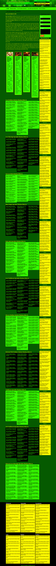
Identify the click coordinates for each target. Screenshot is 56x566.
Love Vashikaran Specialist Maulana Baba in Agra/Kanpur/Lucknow (22, 281)
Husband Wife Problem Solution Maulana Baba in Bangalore (11, 361)
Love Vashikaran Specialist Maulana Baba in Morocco (44, 138)
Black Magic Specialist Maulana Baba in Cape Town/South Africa (45, 362)
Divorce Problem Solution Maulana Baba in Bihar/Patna (22, 328)
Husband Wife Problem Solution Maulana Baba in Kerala (11, 372)
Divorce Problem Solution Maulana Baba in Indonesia (44, 303)
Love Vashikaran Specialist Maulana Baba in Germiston (42, 519)
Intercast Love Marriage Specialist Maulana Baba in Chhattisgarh (22, 493)
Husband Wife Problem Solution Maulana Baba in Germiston (43, 524)
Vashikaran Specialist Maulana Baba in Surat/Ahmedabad (21, 396)
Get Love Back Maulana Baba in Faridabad (33, 176)
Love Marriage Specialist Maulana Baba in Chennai (11, 148)
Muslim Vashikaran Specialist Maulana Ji (45, 88)
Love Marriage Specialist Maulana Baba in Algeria (44, 429)
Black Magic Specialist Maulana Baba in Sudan (45, 328)
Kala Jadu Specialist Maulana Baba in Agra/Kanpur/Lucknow (21, 244)
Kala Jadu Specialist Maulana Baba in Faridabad (34, 243)
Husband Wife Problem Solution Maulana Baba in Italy (13, 554)
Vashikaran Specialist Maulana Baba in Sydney (42, 557)
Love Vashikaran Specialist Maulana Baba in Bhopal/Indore (22, 287)
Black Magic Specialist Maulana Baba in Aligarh (33, 217)
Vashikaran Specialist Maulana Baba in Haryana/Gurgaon (21, 406)
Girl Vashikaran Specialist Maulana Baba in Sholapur (34, 444)
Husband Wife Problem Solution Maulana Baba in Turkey (45, 111)
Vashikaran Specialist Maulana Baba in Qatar (45, 276)
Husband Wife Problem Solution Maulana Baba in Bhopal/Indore (22, 361)
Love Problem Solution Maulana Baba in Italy (13, 537)
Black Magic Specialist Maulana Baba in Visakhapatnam (21, 230)
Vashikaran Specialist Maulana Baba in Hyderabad (10, 412)
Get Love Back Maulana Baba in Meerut (33, 179)
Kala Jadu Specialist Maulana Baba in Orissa (33, 251)
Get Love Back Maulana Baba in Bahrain (45, 195)
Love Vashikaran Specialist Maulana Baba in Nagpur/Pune (11, 307)
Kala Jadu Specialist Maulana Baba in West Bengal (33, 261)
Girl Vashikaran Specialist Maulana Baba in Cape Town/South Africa (44, 384)
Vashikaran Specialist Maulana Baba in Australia (27, 526)
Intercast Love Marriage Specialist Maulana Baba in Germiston (41, 532)
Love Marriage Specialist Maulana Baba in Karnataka (33, 163)
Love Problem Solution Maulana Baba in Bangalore (10, 107)
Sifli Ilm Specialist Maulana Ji (45, 40)
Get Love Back (42, 8)
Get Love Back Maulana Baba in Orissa (33, 184)
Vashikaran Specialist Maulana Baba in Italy (12, 557)
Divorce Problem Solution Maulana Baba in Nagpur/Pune (11, 344)
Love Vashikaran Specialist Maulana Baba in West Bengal (34, 298)
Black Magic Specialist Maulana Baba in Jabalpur (34, 228)
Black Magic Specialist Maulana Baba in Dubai (27, 544)
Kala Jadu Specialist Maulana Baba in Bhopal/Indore (21, 251)
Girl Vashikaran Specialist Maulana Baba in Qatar (44, 279)
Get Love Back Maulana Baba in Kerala (10, 189)
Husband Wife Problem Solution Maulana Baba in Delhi (11, 358)
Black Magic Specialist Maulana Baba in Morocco (45, 133)
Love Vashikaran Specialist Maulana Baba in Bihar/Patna (22, 291)
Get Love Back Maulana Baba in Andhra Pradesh (22, 200)
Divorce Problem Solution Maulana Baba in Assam (34, 322)
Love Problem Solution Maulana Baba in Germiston (42, 505)
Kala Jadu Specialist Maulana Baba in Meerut (33, 246)
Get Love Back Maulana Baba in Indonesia (45, 293)
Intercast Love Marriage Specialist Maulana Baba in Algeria (44, 453)
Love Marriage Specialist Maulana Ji (44, 48)
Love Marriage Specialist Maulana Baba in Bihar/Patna (22, 150)
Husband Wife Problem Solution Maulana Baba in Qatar (45, 273)
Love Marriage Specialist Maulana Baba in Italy (12, 539)
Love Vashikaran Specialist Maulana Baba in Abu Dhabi (44, 171)
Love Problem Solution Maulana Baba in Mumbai (11, 102)
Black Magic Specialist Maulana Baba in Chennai (11, 215)
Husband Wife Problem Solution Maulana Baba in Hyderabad (11, 378)
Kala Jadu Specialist (10, 11)
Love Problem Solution (22, 8)
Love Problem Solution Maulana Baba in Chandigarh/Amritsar (10, 125)
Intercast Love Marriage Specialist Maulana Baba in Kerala (11, 483)
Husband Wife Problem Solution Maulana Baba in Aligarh (34, 368)
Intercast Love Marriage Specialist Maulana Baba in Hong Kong (44, 249)
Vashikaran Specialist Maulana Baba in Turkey (45, 114)
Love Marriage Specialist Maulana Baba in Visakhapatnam (22, 162)
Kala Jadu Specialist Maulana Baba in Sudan (45, 330)
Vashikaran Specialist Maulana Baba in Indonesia (45, 309)
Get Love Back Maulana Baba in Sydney (42, 541)
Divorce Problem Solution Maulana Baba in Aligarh (34, 327)
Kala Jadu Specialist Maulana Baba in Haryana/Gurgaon (21, 257)
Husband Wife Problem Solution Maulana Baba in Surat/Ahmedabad (22, 358)
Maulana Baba (13, 8)
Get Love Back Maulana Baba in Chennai (10, 184)
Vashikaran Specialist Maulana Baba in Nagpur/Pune (10, 419)
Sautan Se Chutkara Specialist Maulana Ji (45, 80)
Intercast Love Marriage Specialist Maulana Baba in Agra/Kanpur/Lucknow (22, 466)
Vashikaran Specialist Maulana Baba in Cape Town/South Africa (45, 381)
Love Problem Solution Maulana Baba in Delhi (10, 105)
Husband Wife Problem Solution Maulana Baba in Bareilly (22, 375)
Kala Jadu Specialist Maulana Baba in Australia (27, 515)
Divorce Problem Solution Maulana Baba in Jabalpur (34, 339)
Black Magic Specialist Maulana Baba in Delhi (10, 209)
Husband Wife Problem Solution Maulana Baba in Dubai (28, 554)
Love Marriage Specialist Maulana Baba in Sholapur (34, 154)
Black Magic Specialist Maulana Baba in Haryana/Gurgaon (21, 221)
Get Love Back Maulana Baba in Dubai (27, 541)
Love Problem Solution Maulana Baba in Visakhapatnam (21, 126)
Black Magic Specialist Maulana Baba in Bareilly (22, 227)
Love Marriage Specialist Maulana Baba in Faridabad (34, 139)
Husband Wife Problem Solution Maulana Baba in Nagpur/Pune (11, 385)
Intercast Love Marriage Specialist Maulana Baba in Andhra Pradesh (22, 497)
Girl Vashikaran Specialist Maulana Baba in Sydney (42, 560)
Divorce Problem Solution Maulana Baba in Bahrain (44, 206)
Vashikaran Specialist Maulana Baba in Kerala (10, 406)
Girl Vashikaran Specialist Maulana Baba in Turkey (44, 117)
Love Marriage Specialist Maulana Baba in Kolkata (11, 150)
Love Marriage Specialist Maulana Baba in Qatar (44, 257)
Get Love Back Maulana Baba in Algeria (45, 431)
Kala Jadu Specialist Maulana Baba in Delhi (10, 246)
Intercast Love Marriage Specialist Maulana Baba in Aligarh (34, 480)
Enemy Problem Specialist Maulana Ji (44, 82)
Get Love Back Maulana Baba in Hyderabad (10, 195)
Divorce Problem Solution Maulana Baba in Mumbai (11, 317)
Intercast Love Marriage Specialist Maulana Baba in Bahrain (44, 217)
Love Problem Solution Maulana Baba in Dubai (28, 537)
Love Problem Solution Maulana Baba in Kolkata (11, 113)
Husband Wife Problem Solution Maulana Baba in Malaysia (13, 523)
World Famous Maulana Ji (44, 55)
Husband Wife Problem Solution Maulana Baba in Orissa (34, 365)
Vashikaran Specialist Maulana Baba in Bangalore (10, 397)
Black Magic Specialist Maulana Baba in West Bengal (33, 225)
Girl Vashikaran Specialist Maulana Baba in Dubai (28, 560)
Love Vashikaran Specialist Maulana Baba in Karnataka (34, 304)
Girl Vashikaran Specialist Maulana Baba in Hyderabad (11, 449)
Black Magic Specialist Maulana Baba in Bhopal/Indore (21, 214)
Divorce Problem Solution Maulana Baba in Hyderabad (11, 337)
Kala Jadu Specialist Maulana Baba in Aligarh (33, 254)
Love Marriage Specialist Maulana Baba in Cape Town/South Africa (44, 356)
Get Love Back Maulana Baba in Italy (12, 541)
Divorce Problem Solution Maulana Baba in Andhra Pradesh (22, 348)
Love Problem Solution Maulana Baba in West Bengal (33, 120)
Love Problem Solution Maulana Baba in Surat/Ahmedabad (21, 106)
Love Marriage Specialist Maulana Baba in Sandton (44, 396)
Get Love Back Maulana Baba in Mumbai (10, 176)
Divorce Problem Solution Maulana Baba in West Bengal (34, 335)
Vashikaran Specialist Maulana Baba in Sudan (45, 341)
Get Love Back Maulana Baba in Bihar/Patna (22, 185)
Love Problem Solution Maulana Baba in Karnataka (33, 126)
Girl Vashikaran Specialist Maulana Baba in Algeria (44, 450)
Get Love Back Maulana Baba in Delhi (10, 179)
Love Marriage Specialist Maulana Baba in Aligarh (33, 149)
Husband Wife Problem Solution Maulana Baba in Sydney (43, 554)
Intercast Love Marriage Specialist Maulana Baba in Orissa (34, 476)
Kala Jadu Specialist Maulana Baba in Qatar (45, 265)
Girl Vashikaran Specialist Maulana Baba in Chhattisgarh (22, 456)
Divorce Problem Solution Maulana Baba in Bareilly (22, 338)
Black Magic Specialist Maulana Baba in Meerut (33, 209)
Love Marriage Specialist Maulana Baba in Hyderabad (11, 159)
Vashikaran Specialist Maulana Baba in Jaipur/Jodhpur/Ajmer (10, 408)
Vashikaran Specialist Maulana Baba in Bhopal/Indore (21, 399)
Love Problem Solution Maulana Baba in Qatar (45, 255)
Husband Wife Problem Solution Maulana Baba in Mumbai (11, 354)
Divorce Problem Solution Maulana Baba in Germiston (42, 521)
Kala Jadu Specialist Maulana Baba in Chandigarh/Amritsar (10, 267)
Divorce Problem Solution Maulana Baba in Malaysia (13, 520)
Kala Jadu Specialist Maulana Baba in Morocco (45, 136)
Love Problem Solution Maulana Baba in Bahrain (45, 190)
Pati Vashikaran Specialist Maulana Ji (44, 66)
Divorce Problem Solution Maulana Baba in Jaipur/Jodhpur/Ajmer (11, 334)
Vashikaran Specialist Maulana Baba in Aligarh (33, 402)
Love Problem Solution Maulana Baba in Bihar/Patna (21, 113)
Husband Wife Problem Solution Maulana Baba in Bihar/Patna (22, 365)
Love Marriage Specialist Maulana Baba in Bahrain (44, 193)
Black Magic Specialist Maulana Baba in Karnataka (33, 231)
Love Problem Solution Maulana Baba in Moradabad (21, 120)
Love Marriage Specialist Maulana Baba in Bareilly (22, 160)
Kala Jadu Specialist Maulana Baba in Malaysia (12, 515)
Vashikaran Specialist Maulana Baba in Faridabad (34, 392)
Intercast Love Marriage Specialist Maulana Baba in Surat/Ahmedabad (22, 469)
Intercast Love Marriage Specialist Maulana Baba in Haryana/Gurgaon (22, 480)
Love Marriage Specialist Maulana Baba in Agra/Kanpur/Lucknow (22, 139)
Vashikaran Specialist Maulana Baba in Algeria (45, 447)
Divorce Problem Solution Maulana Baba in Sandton (44, 410)
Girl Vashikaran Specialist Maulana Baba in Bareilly (22, 450)
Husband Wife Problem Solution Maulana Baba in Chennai (11, 365)
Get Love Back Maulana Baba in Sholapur (33, 191)
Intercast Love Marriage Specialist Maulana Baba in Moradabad (22, 483)
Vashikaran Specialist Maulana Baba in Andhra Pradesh (22, 422)
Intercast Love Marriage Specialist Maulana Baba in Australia (26, 531)
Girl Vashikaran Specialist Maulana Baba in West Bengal (34, 447)
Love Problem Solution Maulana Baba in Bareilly (22, 123)
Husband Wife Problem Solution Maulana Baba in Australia (28, 523)
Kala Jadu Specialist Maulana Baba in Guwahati (34, 256)
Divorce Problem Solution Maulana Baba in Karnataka (34, 341)
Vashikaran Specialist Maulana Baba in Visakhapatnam (21, 415)
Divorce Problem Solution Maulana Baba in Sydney (42, 552)
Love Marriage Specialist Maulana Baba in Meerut (33, 142)
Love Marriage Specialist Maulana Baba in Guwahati (34, 152)
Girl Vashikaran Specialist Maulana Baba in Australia (28, 528)
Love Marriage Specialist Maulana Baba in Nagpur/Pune (11, 166)
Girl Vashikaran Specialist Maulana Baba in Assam (34, 434)
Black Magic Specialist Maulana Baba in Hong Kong (45, 230)
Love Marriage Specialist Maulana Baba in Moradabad (22, 156)
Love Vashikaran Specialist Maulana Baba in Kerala (11, 294)
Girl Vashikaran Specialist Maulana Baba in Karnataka (34, 453)
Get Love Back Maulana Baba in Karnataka (33, 199)
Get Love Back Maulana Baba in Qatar (45, 260)
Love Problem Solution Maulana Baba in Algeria (45, 426)
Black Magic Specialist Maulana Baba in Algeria (45, 434)
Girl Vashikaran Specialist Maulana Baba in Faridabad (34, 429)
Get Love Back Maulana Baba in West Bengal (33, 194)
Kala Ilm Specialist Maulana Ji (45, 44)
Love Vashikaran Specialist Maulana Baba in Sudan (44, 333)
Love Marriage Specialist (33, 8)
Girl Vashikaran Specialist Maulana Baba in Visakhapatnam (22, 452)
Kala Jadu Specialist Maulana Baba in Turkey (45, 103)
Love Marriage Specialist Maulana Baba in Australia (27, 508)
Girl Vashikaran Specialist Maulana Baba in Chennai (11, 437)
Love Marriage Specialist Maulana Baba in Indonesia (44, 290)
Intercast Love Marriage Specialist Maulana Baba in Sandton (44, 420)
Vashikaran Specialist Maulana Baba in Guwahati (34, 405)
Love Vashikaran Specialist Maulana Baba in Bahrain (44, 203)
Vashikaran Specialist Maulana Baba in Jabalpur (34, 413)
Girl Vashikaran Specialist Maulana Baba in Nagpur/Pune (11, 456)
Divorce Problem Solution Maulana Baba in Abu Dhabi (44, 173)
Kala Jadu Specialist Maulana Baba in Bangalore (10, 249)
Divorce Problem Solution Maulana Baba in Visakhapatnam (22, 341)
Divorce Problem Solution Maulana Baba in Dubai (28, 552)
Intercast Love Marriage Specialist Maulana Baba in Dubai (26, 562)
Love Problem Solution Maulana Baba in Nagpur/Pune (10, 129)
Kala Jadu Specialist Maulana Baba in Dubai (27, 546)
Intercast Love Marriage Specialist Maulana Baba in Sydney (41, 562)
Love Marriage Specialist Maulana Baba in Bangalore (11, 144)
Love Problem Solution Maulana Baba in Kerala (10, 116)
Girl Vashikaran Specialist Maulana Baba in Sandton (44, 418)
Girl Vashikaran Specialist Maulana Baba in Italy (13, 560)
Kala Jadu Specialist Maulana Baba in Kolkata (11, 255)
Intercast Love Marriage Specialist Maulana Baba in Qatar (44, 282)
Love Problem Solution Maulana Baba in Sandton (45, 394)
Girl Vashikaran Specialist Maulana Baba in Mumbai (11, 429)
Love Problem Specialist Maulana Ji (44, 51)
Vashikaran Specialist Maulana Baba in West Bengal (33, 410)
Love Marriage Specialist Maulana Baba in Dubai (27, 539)
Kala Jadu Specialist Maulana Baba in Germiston (42, 516)
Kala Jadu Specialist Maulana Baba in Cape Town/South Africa (45, 366)
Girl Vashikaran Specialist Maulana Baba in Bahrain (44, 214)
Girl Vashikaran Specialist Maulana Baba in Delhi (11, 431)
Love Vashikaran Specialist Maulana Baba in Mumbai (11, 280)
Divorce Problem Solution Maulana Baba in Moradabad (22, 335)
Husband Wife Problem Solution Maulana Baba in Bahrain (45, 209)
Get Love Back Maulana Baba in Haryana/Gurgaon (22, 187)
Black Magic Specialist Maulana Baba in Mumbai (11, 207)
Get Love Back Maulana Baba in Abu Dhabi (45, 163)
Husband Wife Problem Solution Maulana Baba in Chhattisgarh (22, 382)
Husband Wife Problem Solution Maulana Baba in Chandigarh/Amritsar (11, 382)
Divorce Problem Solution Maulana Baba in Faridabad (34, 317)
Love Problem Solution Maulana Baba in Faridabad (34, 102)
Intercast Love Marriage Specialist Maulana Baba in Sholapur (34, 487)
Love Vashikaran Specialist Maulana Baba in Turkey (44, 106)
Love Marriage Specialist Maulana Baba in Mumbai (11, 139)
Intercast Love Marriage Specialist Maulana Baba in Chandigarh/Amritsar (11, 493)
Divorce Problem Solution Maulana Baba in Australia (28, 520)
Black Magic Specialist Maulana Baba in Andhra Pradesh (22, 237)
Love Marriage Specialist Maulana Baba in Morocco (44, 128)
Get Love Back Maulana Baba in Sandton (45, 399)
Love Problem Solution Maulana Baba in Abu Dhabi (45, 157)
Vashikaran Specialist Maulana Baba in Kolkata (11, 403)
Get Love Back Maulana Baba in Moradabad (22, 190)
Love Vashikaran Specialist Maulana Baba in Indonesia (44, 301)
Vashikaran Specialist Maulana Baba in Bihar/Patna (21, 402)
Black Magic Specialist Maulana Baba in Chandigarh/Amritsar (10, 230)
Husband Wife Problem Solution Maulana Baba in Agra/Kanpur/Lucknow (22, 354)
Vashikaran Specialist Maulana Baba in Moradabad (21, 409)
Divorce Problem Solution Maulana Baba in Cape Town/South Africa (44, 373)
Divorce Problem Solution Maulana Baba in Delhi (11, 320)
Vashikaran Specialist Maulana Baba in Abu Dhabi (45, 179)
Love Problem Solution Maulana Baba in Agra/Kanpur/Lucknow (21, 102)
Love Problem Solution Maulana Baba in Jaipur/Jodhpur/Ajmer (10, 119)
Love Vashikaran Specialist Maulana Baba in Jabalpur (34, 302)
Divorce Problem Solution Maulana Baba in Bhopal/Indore (22, 324)
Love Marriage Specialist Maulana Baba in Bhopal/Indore (22, 146)
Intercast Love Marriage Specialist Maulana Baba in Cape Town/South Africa (44, 388)
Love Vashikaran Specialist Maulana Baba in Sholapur (34, 296)
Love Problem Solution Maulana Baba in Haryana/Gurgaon (21, 116)
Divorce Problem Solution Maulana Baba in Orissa (34, 325)
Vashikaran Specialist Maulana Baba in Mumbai (11, 392)
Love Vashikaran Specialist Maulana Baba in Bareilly (22, 301)
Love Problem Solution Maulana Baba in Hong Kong (45, 222)
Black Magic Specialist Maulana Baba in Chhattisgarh (21, 233)
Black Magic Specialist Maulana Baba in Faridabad (34, 207)
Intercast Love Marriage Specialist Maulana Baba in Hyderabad (11, 490)
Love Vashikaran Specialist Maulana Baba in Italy (12, 549)
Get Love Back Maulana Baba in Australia (28, 510)
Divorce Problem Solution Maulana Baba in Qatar (44, 271)
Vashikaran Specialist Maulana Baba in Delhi (10, 395)
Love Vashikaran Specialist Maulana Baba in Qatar (44, 268)
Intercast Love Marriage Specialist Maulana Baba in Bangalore (11, 473)
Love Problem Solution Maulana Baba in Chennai (11, 111)
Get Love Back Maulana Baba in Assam (33, 181)
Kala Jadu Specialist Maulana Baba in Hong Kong (45, 233)
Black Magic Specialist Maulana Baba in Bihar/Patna (21, 217)
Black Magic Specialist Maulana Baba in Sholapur (34, 222)
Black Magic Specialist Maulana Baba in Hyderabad (10, 226)
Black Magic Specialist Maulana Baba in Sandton (45, 402)
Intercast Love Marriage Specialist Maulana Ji (44, 63)
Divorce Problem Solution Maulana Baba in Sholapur (34, 333)
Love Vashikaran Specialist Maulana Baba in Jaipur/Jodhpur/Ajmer (11, 297)
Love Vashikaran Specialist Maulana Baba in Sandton (44, 407)
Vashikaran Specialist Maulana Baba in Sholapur (34, 407)
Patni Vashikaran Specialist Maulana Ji (44, 68)
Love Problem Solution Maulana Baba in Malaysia (13, 505)
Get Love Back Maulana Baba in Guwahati (33, 189)
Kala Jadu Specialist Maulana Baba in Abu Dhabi (45, 168)
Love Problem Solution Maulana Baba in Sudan (45, 320)
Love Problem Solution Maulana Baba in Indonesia (45, 287)
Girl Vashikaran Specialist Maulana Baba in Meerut (34, 431)
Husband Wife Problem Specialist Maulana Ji (44, 60)
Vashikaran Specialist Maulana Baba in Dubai (27, 557)
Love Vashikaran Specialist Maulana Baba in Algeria (44, 439)
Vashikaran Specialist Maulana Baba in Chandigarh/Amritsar (10, 415)
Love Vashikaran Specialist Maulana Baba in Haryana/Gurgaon (22, 294)
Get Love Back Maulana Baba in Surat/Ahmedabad (22, 179)
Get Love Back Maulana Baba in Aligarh (33, 186)
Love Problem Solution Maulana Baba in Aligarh (33, 112)
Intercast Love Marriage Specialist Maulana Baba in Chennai (11, 476)
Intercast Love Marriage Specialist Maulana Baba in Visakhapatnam (22, 490)
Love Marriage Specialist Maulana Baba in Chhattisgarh (22, 166)
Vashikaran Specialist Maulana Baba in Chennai (11, 401)
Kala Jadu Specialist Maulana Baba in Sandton (45, 404)
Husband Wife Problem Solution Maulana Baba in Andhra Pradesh (22, 385)
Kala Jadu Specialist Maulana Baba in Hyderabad (10, 263)
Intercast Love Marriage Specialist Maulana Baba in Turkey (44, 119)
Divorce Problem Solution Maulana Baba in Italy (13, 552)
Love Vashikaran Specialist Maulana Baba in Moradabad (22, 298)
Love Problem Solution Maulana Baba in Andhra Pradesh (22, 132)
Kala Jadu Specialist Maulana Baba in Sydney (42, 546)
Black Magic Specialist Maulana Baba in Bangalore (10, 212)
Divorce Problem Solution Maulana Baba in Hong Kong (44, 238)
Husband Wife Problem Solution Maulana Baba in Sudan (45, 338)
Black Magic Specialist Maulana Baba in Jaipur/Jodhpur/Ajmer (10, 223)
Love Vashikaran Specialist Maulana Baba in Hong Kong (44, 236)
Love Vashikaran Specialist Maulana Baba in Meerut (34, 283)
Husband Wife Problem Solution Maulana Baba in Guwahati (34, 372)
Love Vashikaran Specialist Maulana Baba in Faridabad (34, 280)
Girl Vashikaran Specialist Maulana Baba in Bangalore (11, 434)
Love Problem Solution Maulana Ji (45, 54)
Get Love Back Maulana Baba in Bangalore (10, 181)
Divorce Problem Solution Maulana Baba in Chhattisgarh (22, 344)
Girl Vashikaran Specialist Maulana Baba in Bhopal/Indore (22, 436)
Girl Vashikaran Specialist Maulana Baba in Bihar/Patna (22, 439)
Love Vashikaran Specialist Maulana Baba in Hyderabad (11, 300)
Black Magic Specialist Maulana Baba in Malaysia (13, 512)
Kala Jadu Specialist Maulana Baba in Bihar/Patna (21, 254)
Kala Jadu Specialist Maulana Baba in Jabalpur (34, 265)
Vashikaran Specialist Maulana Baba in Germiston (42, 527)
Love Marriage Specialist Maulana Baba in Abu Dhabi (44, 160)
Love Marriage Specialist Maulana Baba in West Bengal (33, 157)
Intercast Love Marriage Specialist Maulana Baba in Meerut (34, 469)
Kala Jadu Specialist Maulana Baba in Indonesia (45, 298)
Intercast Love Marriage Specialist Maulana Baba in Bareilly (22, 487)
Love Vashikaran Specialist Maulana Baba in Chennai (11, 289)
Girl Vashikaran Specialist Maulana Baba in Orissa (34, 437)
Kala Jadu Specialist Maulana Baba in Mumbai (11, 243)
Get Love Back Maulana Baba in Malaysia (13, 510)
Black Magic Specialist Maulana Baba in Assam (33, 212)
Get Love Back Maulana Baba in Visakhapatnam (22, 195)
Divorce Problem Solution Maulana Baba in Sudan (44, 336)
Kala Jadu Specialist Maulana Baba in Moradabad (21, 261)
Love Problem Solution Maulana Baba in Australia (28, 505)
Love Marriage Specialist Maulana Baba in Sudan (44, 322)
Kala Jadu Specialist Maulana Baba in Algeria (45, 437)
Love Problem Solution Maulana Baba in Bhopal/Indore (21, 109)
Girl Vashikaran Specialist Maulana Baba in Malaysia (13, 528)
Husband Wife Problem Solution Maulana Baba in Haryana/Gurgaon (22, 368)
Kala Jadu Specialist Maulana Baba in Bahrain (45, 201)
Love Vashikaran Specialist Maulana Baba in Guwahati (34, 293)
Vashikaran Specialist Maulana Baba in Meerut (33, 395)
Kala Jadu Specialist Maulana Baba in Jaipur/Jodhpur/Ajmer (10, 260)
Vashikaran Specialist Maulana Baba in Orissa (33, 400)
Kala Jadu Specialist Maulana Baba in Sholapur (34, 259)
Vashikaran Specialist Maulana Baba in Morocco (45, 146)
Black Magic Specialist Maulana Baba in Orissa (33, 214)
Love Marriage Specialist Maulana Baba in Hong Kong (44, 225)
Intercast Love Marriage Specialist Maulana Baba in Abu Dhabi (45, 184)
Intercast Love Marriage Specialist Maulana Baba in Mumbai (11, 466)
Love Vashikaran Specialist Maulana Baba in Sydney (42, 549)
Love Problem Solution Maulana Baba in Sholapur (34, 117)
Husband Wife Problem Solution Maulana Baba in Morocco (45, 144)
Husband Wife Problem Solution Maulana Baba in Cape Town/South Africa (45, 377)
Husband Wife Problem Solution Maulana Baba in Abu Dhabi (45, 176)
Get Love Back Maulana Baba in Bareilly (22, 192)
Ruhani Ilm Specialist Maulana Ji (45, 42)
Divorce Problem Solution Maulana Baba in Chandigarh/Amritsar (11, 341)
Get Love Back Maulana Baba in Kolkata (10, 186)
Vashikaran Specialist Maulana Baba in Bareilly (22, 413)
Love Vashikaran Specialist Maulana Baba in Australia (27, 518)
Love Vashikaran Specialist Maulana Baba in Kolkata (11, 292)
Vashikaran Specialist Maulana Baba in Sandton (45, 415)
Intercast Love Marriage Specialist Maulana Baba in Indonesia (44, 314)
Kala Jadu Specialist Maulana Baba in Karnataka (32, 267)
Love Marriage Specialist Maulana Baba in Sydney (42, 539)
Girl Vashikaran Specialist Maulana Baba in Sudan (44, 344)
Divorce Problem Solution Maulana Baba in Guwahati (34, 330)
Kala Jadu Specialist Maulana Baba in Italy (12, 546)
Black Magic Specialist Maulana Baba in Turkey (45, 101)
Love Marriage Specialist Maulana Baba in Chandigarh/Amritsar (11, 162)
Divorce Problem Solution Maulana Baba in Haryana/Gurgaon (22, 331)
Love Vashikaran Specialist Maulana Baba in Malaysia (12, 518)
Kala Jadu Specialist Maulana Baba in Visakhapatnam (21, 267)
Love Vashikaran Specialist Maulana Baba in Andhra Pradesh (22, 311)
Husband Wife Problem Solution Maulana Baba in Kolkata (11, 368)
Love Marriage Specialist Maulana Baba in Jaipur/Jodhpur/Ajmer (11, 155)
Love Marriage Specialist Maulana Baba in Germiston (42, 508)
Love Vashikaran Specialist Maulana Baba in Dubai (27, 549)
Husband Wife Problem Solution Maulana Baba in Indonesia (45, 306)
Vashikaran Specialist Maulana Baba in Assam (33, 397)
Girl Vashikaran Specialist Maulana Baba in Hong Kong (44, 246)
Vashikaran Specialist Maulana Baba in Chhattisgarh (21, 419)
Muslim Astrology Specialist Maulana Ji (44, 85)
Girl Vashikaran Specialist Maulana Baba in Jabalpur (34, 450)
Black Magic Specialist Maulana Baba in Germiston (42, 513)
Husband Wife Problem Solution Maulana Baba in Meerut (34, 358)
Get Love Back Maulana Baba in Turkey (45, 98)
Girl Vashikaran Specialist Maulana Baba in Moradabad (22, 446)
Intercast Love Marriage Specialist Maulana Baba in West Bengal (34, 490)
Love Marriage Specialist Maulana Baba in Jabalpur (34, 160)
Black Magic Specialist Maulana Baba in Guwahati (34, 219)
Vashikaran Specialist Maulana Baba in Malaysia (12, 526)
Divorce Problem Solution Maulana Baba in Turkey (44, 109)
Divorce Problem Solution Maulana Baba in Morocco (44, 141)
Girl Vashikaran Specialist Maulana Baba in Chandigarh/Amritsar (11, 452)
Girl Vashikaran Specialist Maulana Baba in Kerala (11, 443)
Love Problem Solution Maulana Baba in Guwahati (34, 115)
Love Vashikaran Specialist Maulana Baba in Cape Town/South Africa (44, 370)
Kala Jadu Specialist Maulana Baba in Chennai (11, 252)
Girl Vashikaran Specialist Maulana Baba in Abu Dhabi (44, 181)
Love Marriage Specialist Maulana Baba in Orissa (33, 147)
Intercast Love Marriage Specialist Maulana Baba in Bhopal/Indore (22, 473)
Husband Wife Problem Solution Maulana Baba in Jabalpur (34, 382)
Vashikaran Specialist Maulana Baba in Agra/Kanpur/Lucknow (21, 392)
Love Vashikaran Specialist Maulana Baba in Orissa (34, 288)
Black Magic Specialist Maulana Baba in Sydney (42, 544)
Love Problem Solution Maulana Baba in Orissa (33, 110)
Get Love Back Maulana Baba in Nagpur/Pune (10, 201)
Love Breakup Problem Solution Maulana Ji (45, 71)
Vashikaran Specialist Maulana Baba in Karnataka (33, 416)
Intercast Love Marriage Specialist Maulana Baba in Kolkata (11, 480)
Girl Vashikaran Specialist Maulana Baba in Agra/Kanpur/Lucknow (22, 429)
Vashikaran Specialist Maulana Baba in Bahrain (45, 211)
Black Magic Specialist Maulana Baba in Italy (13, 544)
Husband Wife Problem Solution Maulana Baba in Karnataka (34, 385)
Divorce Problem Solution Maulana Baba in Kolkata (11, 328)
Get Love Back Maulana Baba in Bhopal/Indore (22, 182)
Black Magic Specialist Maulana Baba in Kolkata (11, 218)
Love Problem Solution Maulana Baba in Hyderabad (10, 122)
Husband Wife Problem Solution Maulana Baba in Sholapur (34, 375)
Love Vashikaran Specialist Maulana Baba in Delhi (11, 283)
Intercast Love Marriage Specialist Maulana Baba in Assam (34, 473)
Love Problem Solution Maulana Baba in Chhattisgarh (21, 129)
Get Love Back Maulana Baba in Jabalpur (33, 196)
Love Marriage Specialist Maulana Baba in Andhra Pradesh (22, 169)
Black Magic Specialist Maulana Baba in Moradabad (21, 224)
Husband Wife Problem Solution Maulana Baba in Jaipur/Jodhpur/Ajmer (11, 375)
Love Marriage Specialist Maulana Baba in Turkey (44, 95)
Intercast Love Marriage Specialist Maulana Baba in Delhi (11, 469)
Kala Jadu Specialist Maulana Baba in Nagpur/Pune (10, 270)
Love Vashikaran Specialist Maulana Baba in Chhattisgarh (22, 307)
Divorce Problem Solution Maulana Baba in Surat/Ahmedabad (22, 321)
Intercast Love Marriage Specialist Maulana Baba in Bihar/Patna (22, 476)
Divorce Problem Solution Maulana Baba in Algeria (44, 442)
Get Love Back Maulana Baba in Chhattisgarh (22, 197)
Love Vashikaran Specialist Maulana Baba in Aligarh (34, 291)
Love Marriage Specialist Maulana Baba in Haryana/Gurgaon (22, 153)
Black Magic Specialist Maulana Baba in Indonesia (45, 295)
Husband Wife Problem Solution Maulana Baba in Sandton (45, 412)
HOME (7, 8)
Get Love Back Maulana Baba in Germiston (41, 511)
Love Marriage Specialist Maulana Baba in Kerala (11, 153)
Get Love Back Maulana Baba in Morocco (45, 130)
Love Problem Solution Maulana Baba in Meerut (33, 105)
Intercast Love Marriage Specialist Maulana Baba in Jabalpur (34, 493)
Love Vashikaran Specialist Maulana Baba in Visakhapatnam (22, 304)
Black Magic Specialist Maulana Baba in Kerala (10, 220)
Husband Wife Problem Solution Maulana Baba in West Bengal (34, 378)
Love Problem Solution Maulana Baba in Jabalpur (34, 123)
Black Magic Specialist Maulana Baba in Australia (27, 512)
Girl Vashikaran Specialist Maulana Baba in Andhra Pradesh (22, 459)
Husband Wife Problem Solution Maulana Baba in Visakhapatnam (22, 378)
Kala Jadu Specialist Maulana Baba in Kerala (10, 257)
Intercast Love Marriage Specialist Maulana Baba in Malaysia (12, 531)
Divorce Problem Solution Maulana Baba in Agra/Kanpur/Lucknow (22, 317)
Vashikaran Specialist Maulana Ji (45, 58)
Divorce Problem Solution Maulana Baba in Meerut (34, 320)
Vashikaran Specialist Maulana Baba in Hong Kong (45, 244)
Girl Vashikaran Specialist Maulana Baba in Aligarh (34, 439)
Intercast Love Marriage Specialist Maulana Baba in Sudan (44, 346)
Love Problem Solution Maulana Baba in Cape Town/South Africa (45, 352)
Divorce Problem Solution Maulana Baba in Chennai (11, 326)
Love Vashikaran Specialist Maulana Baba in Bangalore (11, 286)
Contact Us (18, 11)
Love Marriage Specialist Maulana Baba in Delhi (11, 142)
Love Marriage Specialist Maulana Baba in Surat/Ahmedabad (22, 143)
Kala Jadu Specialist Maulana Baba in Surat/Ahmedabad (21, 247)
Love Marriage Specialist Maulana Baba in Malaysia (12, 508)
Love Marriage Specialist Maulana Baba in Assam (33, 144)
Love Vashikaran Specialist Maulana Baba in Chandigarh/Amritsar (11, 304)
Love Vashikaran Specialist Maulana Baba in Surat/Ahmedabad (22, 284)
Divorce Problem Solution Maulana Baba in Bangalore (11, 323)
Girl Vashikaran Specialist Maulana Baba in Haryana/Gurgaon (22, 443)
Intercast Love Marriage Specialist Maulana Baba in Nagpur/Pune (11, 497)
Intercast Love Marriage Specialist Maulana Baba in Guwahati (34, 483)
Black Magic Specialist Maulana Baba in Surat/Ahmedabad (21, 210)
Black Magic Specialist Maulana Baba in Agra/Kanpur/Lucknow (21, 207)
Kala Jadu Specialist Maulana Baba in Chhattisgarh (21, 270)
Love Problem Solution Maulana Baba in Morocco (45, 125)
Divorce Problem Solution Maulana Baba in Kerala (11, 331)
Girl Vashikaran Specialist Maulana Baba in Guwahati (34, 442)
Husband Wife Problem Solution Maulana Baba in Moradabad (22, 372)
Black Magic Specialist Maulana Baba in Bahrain (45, 198)
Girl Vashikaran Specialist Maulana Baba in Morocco (44, 149)
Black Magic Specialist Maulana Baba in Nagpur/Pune (10, 233)
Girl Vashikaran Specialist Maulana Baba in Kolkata (11, 440)
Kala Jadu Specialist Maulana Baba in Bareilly (22, 264)
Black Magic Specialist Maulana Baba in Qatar (45, 263)
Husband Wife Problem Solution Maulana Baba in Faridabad (34, 354)
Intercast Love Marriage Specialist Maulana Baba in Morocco (44, 152)
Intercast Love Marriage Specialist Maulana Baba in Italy (12, 562)
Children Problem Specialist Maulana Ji (44, 74)
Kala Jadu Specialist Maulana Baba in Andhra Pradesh (22, 274)
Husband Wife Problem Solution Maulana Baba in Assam (34, 361)
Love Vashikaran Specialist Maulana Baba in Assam (34, 285)
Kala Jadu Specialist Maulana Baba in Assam (33, 249)
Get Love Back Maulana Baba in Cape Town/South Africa (45, 359)
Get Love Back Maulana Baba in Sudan (45, 325)
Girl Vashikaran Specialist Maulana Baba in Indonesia (44, 311)
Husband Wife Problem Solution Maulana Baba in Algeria (45, 445)
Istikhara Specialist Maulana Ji (45, 77)
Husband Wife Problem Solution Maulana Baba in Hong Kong (45, 241)
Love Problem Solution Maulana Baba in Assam (33, 107)
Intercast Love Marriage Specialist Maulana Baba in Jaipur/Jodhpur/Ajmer (11, 487)
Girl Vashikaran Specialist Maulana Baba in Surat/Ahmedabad (22, 433)
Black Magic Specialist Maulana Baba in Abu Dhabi (45, 165)
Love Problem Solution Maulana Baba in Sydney (42, 537)
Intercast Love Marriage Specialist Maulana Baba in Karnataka (34, 497)
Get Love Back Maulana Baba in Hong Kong (45, 228)
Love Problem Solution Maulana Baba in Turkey (45, 93)
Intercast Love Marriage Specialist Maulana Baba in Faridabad (34, 466)
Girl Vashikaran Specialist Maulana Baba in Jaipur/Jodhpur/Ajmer (11, 445)
